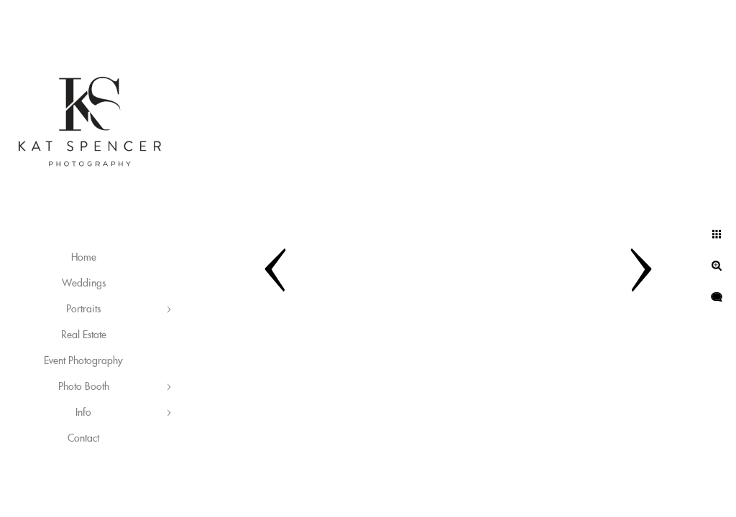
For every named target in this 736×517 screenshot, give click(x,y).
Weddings (84, 283)
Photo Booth (83, 387)
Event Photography (83, 361)
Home (83, 258)
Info (83, 413)
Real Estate (83, 335)
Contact (83, 438)
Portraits (83, 309)
